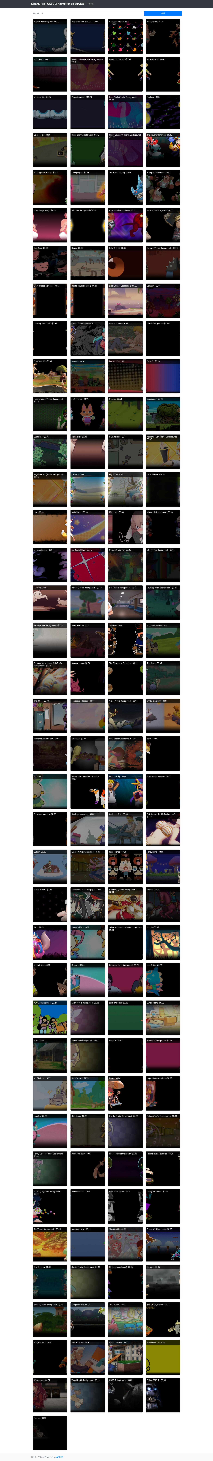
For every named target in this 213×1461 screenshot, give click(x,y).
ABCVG (59, 1457)
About (91, 3)
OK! (163, 13)
